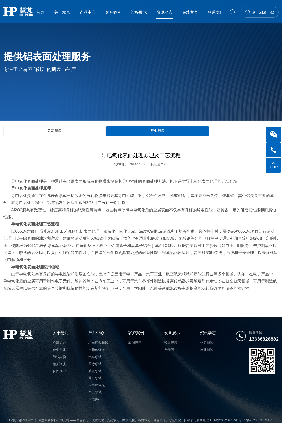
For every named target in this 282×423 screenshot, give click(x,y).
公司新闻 (20, 125)
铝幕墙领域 (96, 380)
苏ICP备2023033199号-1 (256, 415)
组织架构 (59, 352)
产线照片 (170, 345)
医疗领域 (95, 359)
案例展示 (134, 338)
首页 (46, 12)
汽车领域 (95, 352)
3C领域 (93, 394)
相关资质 (59, 359)
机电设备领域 (98, 338)
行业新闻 (54, 125)
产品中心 (92, 12)
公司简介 (59, 338)
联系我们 (216, 12)
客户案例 (116, 12)
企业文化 (59, 345)
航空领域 (95, 366)
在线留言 (191, 12)
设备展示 (141, 12)
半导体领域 (96, 345)
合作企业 (59, 366)
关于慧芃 (67, 12)
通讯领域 (95, 373)
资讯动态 (166, 12)
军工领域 (95, 387)
